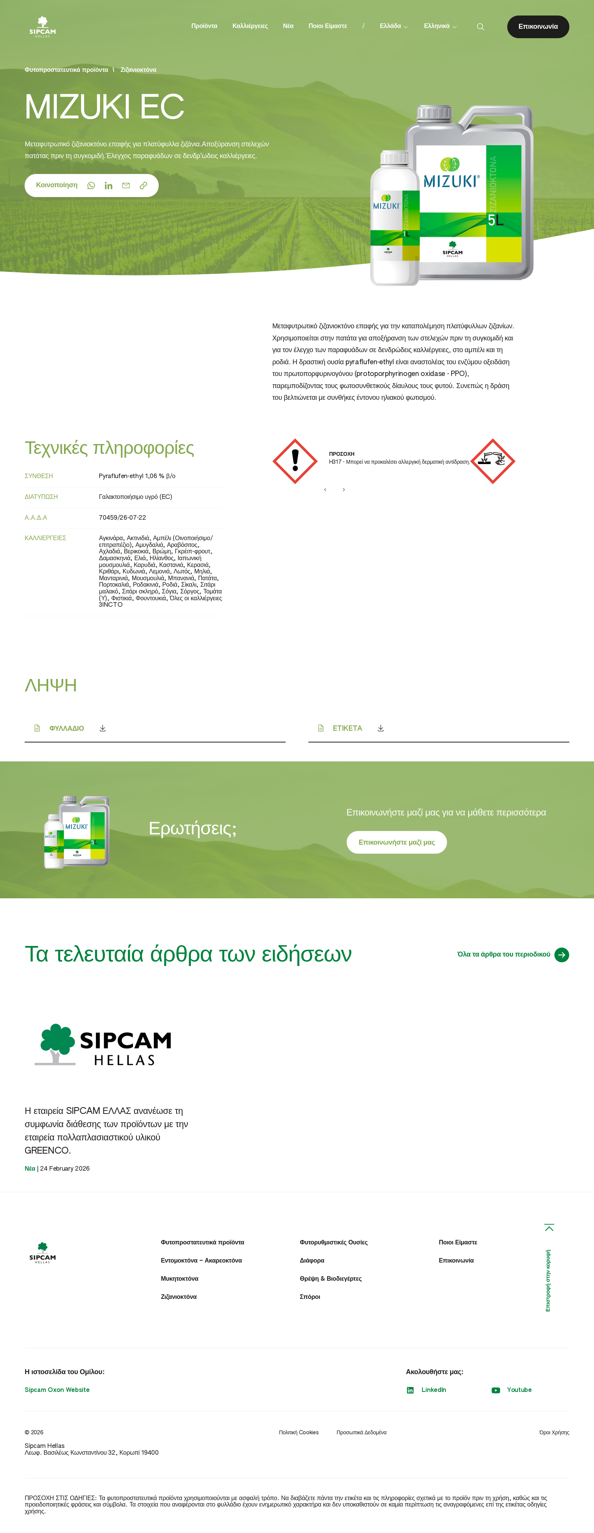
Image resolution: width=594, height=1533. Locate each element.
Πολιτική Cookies (299, 1435)
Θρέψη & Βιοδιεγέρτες (331, 1281)
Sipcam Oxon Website (57, 1393)
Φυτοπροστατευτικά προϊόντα (202, 1245)
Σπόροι (310, 1300)
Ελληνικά (440, 27)
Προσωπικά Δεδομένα (362, 1435)
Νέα (288, 27)
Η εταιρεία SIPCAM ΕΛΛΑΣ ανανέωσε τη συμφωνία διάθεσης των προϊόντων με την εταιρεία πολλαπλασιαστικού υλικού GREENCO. (108, 1133)
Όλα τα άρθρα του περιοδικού (513, 956)
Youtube (511, 1392)
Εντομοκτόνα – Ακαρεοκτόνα (201, 1263)
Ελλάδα (394, 27)
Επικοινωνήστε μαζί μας (396, 844)
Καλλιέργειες (250, 27)
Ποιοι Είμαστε (328, 27)
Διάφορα (312, 1263)
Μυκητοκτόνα (180, 1281)
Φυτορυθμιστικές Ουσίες (334, 1245)
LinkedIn (426, 1392)
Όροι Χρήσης (554, 1435)
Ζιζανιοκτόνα (138, 72)
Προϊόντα (204, 27)
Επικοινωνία (456, 1263)
